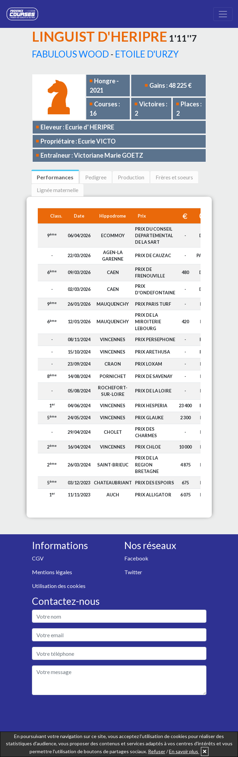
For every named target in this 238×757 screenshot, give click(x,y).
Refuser (156, 751)
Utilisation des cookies (59, 585)
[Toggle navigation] (223, 14)
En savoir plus (184, 751)
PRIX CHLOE (148, 447)
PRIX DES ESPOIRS (154, 482)
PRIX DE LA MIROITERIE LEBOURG (148, 321)
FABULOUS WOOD (70, 54)
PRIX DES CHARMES (146, 432)
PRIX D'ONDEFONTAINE (155, 289)
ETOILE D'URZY (147, 54)
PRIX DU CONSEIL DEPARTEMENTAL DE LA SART (154, 235)
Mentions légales (52, 572)
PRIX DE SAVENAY (153, 376)
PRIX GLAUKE (149, 417)
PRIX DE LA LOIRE (153, 390)
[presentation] (84, 714)
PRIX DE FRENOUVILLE (150, 272)
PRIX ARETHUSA (152, 352)
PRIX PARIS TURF (153, 304)
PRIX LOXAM (148, 364)
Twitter (133, 572)
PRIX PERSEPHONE (155, 339)
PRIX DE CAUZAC (153, 255)
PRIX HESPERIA (151, 405)
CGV (38, 558)
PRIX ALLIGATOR (153, 494)
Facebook (136, 558)
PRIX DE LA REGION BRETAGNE (147, 464)
